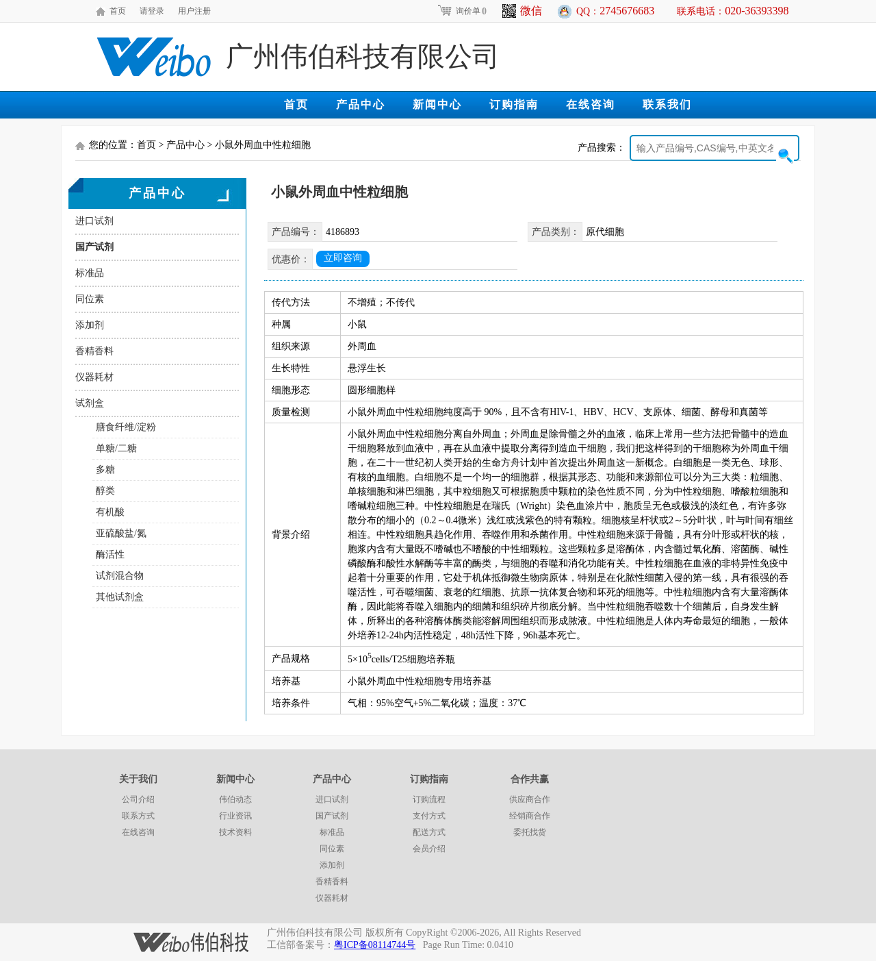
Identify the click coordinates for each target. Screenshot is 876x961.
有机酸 (110, 512)
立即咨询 (343, 258)
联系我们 (667, 104)
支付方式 (429, 816)
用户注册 (194, 11)
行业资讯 (235, 816)
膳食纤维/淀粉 (126, 427)
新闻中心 (437, 104)
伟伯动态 (235, 799)
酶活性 (110, 554)
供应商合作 (529, 799)
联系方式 (138, 816)
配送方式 (429, 832)
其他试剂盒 (120, 597)
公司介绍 (138, 799)
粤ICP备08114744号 (374, 945)
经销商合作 (529, 816)
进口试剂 (94, 221)
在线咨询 (590, 104)
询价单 (461, 11)
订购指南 (514, 104)
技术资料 (235, 832)
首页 (118, 11)
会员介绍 (429, 848)
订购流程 (429, 799)
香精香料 (94, 351)
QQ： (615, 10)
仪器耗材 (94, 377)
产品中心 (360, 104)
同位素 (89, 299)
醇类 (105, 491)
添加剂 (89, 325)
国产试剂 (94, 247)
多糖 (105, 469)
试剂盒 (89, 403)
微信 (522, 11)
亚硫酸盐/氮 (121, 533)
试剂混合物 (120, 576)
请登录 (152, 11)
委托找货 (529, 832)
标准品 (89, 273)
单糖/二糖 (116, 448)
